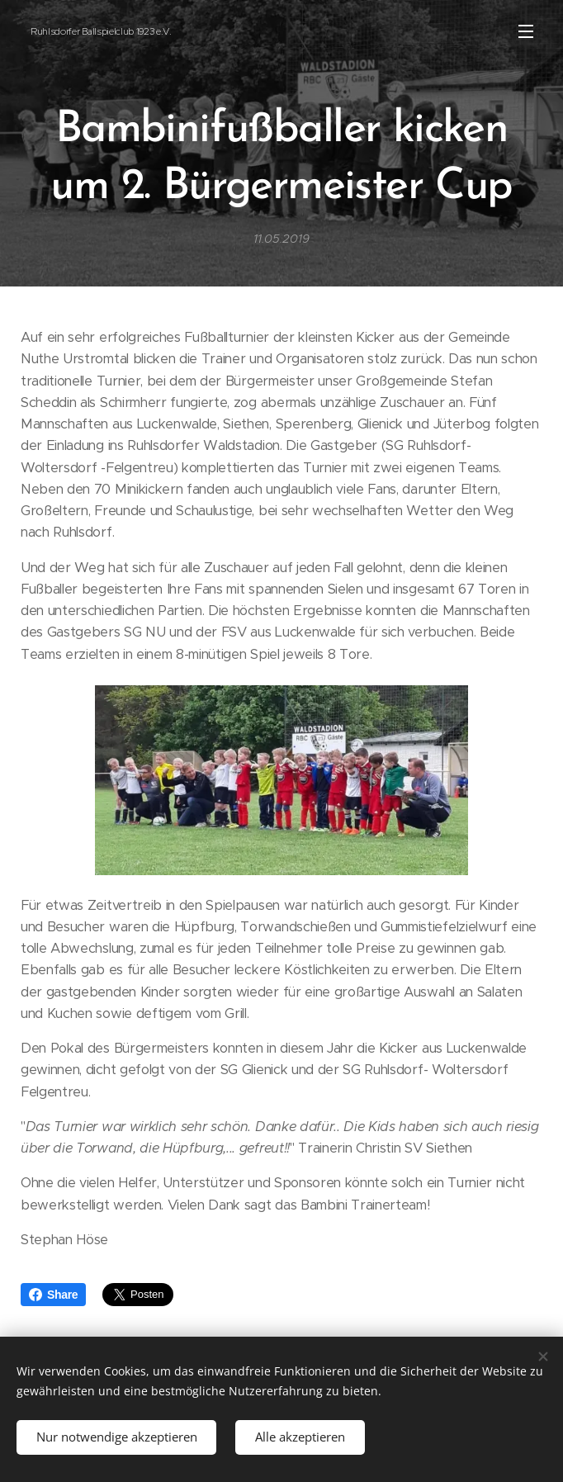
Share (53, 1294)
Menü (525, 31)
